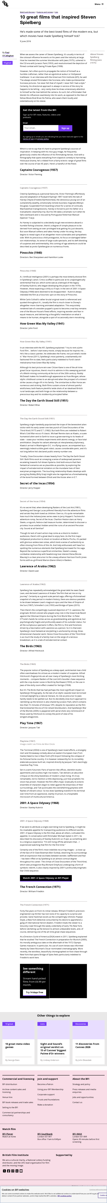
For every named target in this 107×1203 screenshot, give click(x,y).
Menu (99, 4)
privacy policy (43, 139)
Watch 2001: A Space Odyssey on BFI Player (46, 878)
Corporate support (46, 1094)
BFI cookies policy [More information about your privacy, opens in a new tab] (65, 1196)
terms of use (28, 139)
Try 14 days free (34, 992)
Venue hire (7, 1097)
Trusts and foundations (48, 1099)
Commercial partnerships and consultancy (16, 1114)
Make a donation (45, 1104)
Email (41, 126)
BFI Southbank (45, 1133)
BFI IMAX (77, 1133)
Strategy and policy (81, 1084)
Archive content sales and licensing (14, 1090)
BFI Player (7, 1133)
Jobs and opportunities (83, 1097)
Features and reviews (45, 12)
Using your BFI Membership (50, 1089)
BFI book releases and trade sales (17, 1102)
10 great (7, 63)
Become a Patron (45, 1084)
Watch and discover (27, 12)
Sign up (65, 128)
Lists (56, 12)
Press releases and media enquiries (84, 1090)
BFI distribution (9, 1084)
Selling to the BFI (10, 1107)
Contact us (77, 1102)
